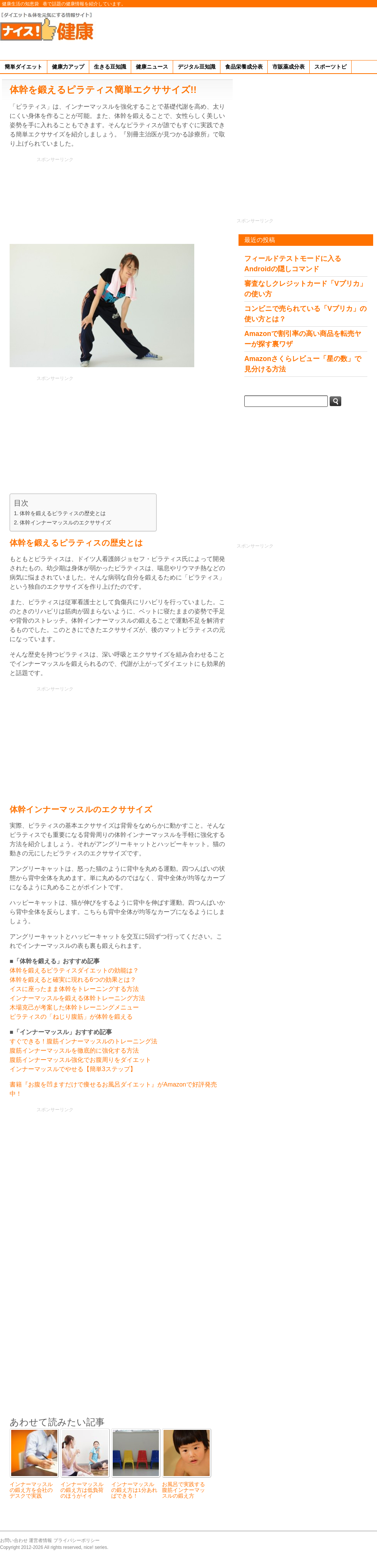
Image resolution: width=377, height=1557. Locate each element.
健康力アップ (68, 67)
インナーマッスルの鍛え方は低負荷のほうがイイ (81, 1490)
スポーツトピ (330, 67)
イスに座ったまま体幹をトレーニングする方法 (74, 989)
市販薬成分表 (288, 67)
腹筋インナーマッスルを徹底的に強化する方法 (74, 1050)
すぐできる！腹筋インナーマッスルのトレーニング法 (83, 1041)
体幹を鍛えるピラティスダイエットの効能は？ (74, 970)
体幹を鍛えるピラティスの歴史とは (63, 513)
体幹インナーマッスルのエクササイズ (65, 522)
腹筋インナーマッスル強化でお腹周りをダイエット (80, 1059)
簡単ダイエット (23, 67)
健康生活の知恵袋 (20, 4)
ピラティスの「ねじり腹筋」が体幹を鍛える (71, 1016)
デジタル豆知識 (196, 67)
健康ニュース (152, 67)
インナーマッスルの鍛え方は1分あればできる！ (134, 1490)
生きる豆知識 (110, 67)
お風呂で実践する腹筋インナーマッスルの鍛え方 (183, 1490)
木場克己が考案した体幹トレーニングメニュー (74, 1007)
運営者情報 (40, 1540)
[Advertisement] (353, 32)
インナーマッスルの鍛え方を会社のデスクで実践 (31, 1490)
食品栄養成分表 (244, 67)
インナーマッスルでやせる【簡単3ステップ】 (73, 1069)
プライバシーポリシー (76, 1540)
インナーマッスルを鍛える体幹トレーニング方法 (77, 998)
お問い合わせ (14, 1540)
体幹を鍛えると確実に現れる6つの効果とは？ (73, 979)
